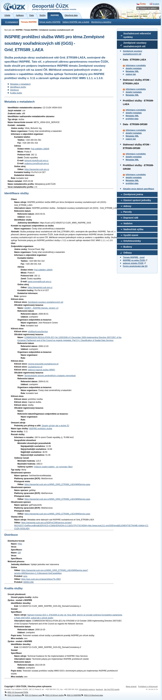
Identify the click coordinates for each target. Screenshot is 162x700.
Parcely (127, 212)
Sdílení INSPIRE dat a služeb (75, 22)
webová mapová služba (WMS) (41, 370)
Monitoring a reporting (101, 22)
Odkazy (127, 252)
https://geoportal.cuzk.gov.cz (36, 169)
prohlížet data (132, 119)
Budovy (127, 246)
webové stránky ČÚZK (133, 263)
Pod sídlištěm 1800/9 (40, 149)
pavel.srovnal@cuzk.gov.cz (39, 281)
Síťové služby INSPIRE (49, 22)
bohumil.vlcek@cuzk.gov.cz (36, 160)
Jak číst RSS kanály (111, 689)
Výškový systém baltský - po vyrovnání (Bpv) (53, 467)
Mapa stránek (131, 686)
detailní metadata (134, 68)
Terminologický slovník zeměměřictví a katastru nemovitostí (50, 375)
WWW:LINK (28, 582)
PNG (20, 544)
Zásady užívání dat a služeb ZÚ (55, 425)
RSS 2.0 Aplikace (13, 695)
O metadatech (11, 22)
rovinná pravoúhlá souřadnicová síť (43, 364)
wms (25, 576)
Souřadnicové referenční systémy (137, 35)
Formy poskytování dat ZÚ (135, 266)
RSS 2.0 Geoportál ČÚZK (16, 692)
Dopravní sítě (130, 217)
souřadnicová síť (35, 367)
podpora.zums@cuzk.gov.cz (36, 163)
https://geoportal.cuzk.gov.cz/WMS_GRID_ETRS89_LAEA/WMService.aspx (57, 484)
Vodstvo (128, 223)
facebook (99, 689)
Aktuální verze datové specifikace (138, 189)
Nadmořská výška (133, 229)
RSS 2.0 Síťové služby (53, 695)
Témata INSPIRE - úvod (134, 257)
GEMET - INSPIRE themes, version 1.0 (41, 308)
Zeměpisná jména (133, 194)
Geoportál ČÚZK (54, 6)
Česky (143, 4)
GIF (19, 553)
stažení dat (131, 74)
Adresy (127, 206)
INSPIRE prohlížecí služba (40, 428)
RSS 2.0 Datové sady (32, 695)
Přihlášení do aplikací (148, 8)
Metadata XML (132, 71)
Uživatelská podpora (87, 689)
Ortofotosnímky (132, 241)
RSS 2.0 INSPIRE (72, 695)
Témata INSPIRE (29, 22)
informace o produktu (136, 65)
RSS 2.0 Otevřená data (92, 695)
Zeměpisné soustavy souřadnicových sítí (135, 44)
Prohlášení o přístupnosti (148, 686)
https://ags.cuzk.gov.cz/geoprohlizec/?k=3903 (41, 579)
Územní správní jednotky (137, 200)
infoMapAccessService (38, 331)
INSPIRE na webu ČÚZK (135, 260)
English (156, 4)
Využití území (130, 235)
